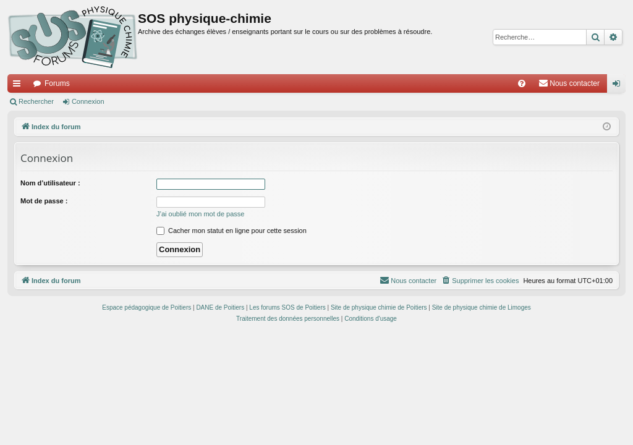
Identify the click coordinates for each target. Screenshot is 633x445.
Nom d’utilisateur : (50, 183)
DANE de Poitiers (220, 307)
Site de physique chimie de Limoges (481, 307)
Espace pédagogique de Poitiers (146, 307)
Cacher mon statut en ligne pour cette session (231, 230)
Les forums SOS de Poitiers (287, 307)
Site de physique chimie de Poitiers (379, 307)
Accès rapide (19, 86)
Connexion (88, 101)
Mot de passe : (43, 201)
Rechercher (36, 101)
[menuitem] (521, 83)
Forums (57, 83)
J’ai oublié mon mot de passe (200, 214)
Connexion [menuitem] (619, 86)
